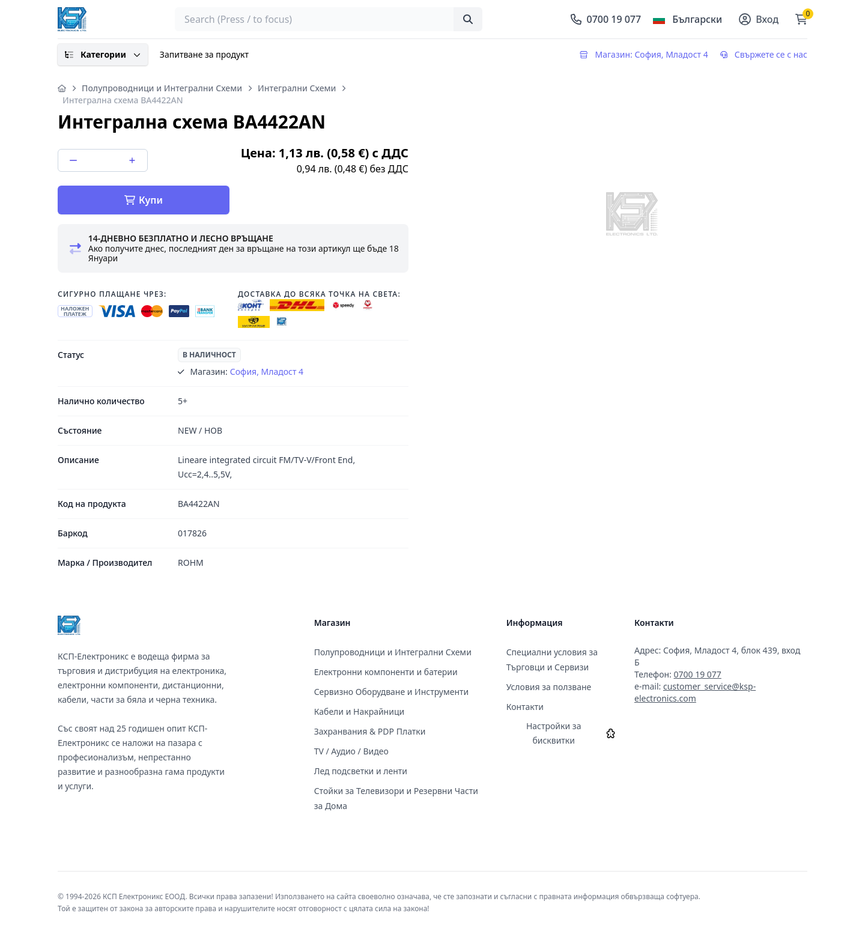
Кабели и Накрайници (359, 711)
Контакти (525, 706)
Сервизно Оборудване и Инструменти (391, 691)
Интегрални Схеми (297, 88)
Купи (143, 200)
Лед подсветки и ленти (360, 771)
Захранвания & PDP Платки (370, 731)
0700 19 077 (697, 674)
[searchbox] (328, 19)
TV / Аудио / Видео (351, 751)
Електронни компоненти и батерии (386, 672)
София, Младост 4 (266, 371)
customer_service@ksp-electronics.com (695, 692)
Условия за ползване (549, 687)
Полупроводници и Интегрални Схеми (162, 88)
